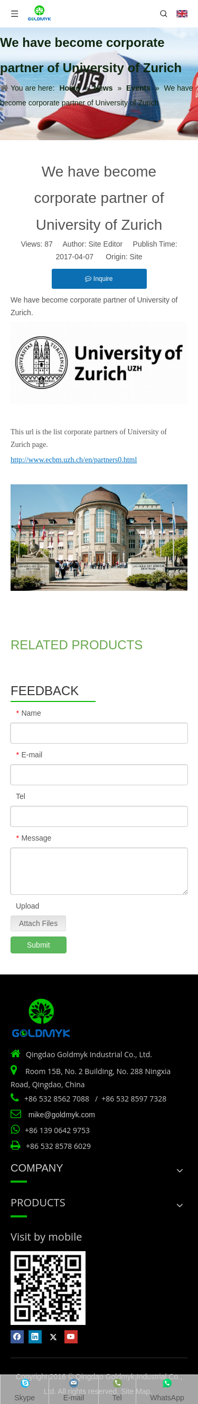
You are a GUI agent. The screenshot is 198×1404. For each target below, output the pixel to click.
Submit (38, 945)
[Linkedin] (35, 1336)
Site (135, 256)
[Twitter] (53, 1336)
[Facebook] (17, 1336)
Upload (27, 906)
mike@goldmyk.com (62, 1114)
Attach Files (38, 923)
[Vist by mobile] (48, 1288)
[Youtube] (71, 1336)
